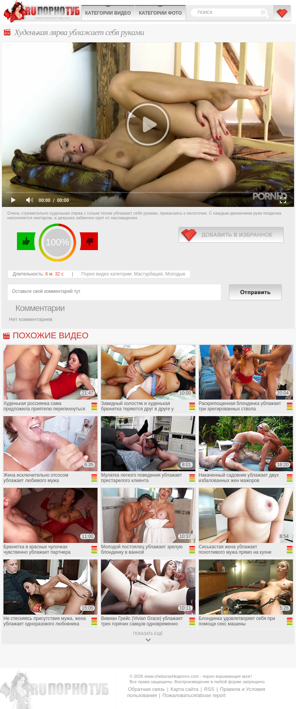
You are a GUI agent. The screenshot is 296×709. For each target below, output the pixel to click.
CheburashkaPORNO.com (42, 11)
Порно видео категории (106, 274)
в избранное (231, 235)
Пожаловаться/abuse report (193, 695)
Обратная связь (146, 689)
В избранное (282, 16)
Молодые (175, 274)
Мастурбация (148, 274)
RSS (209, 689)
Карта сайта (184, 689)
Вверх (281, 666)
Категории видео (108, 13)
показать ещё (148, 634)
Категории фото (160, 13)
